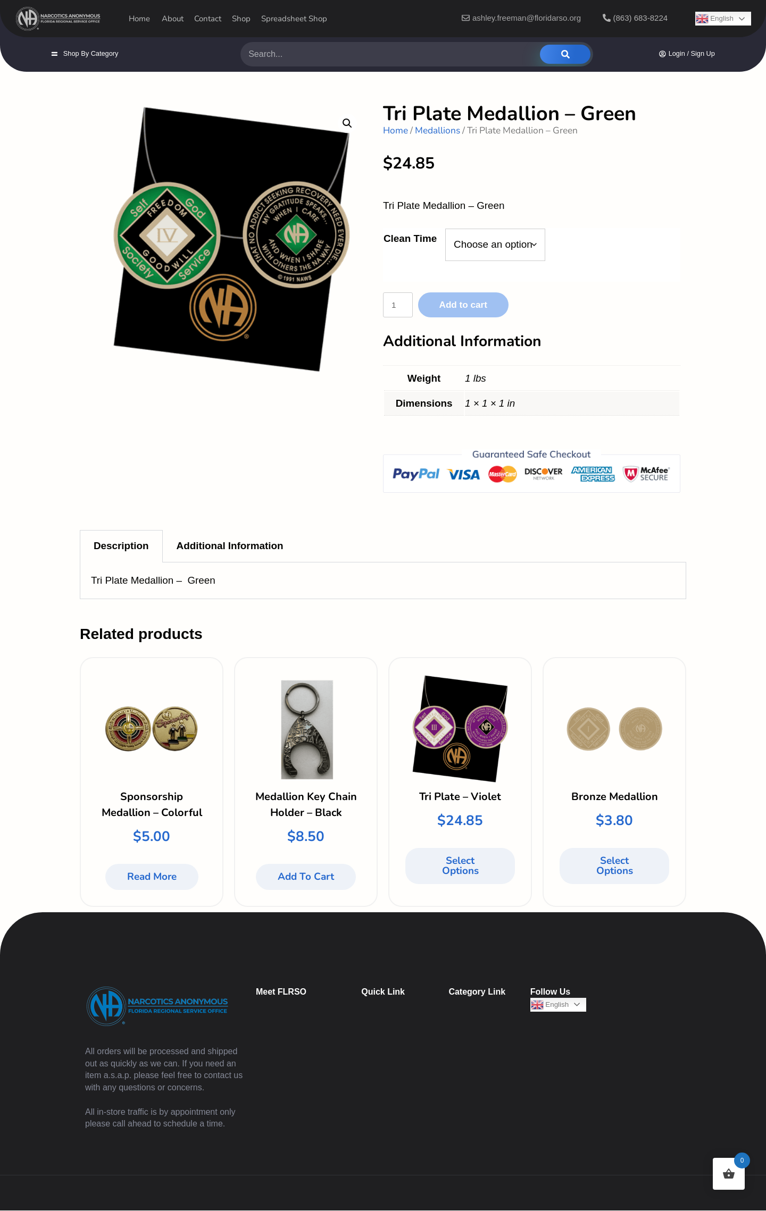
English (550, 1005)
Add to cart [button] (306, 878)
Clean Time (410, 238)
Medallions (437, 130)
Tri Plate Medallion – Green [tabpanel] (153, 581)
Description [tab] (121, 546)
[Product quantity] (401, 305)
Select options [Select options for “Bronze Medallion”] (614, 867)
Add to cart (472, 304)
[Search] (565, 54)
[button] (347, 123)
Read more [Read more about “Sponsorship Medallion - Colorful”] (152, 878)
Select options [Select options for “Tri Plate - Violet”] (460, 867)
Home (395, 130)
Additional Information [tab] (230, 546)
